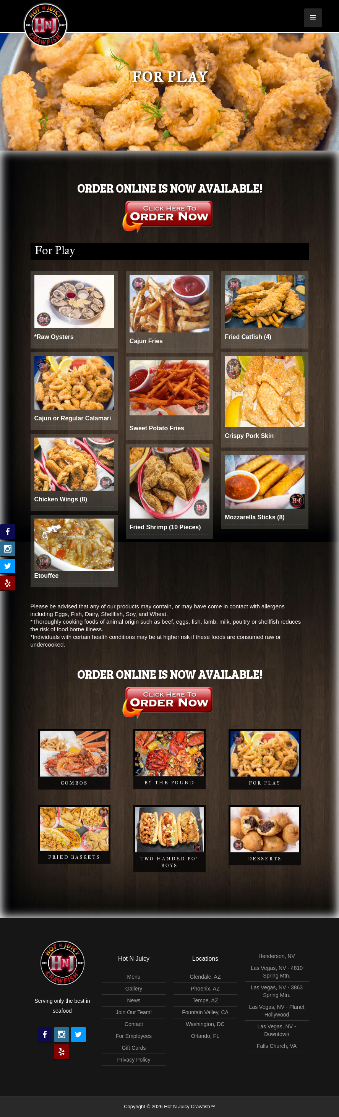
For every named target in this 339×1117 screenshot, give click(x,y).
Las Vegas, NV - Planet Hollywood (277, 1011)
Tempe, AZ (205, 1000)
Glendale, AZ (205, 977)
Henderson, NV (276, 956)
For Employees (134, 1036)
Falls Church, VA (277, 1046)
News (133, 1000)
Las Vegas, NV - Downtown (276, 1030)
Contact (134, 1024)
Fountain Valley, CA (205, 1012)
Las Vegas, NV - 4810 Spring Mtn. (277, 972)
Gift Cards (134, 1048)
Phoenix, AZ (205, 989)
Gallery (133, 989)
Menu (133, 977)
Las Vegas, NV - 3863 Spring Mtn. (277, 991)
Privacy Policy (133, 1060)
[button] (313, 18)
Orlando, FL (205, 1036)
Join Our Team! (134, 1012)
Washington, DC (205, 1024)
